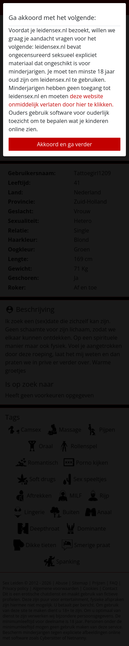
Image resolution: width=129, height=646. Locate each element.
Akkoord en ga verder (64, 144)
